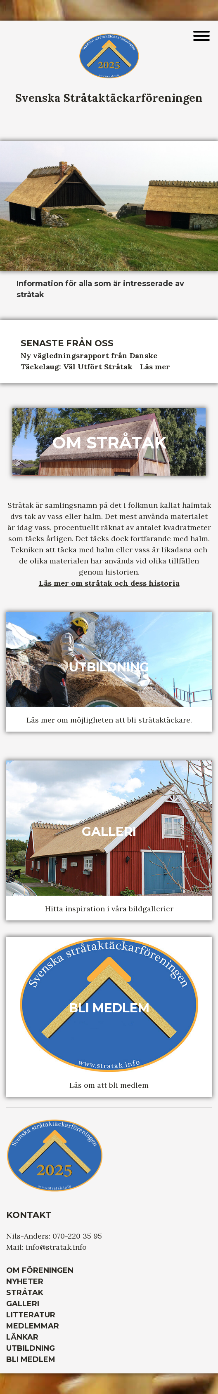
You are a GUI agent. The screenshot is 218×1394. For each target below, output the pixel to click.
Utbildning (30, 1348)
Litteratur (30, 1314)
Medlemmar (32, 1326)
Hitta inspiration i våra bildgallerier (109, 908)
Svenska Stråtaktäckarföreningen (109, 98)
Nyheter (24, 1281)
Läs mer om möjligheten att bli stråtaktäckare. (109, 720)
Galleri (22, 1303)
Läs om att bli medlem (109, 1085)
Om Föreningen (39, 1270)
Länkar (22, 1337)
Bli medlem (30, 1359)
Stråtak (24, 1292)
